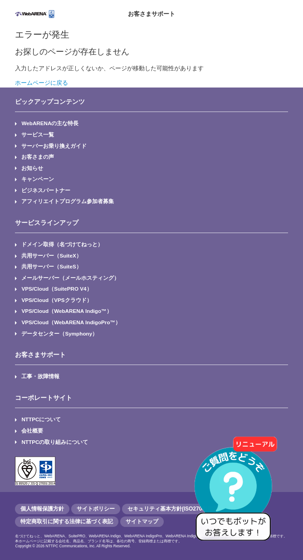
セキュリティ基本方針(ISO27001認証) (174, 509)
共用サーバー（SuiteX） (51, 255)
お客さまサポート (151, 13)
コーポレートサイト (43, 397)
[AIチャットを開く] (236, 493)
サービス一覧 (37, 134)
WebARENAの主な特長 (49, 123)
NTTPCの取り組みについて (54, 442)
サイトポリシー (96, 509)
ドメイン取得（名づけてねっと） (62, 244)
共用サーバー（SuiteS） (51, 266)
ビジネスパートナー (45, 190)
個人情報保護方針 (42, 509)
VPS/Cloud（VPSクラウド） (56, 300)
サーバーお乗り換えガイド (54, 146)
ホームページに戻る (41, 82)
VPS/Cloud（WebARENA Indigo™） (66, 311)
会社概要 (32, 430)
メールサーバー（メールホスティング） (70, 278)
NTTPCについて (41, 419)
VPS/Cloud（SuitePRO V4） (56, 289)
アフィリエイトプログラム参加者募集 (67, 201)
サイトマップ (142, 521)
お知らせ (32, 168)
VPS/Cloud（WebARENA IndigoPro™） (71, 322)
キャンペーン (37, 179)
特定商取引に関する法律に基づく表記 (66, 521)
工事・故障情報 (40, 376)
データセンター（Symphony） (59, 333)
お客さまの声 (37, 157)
